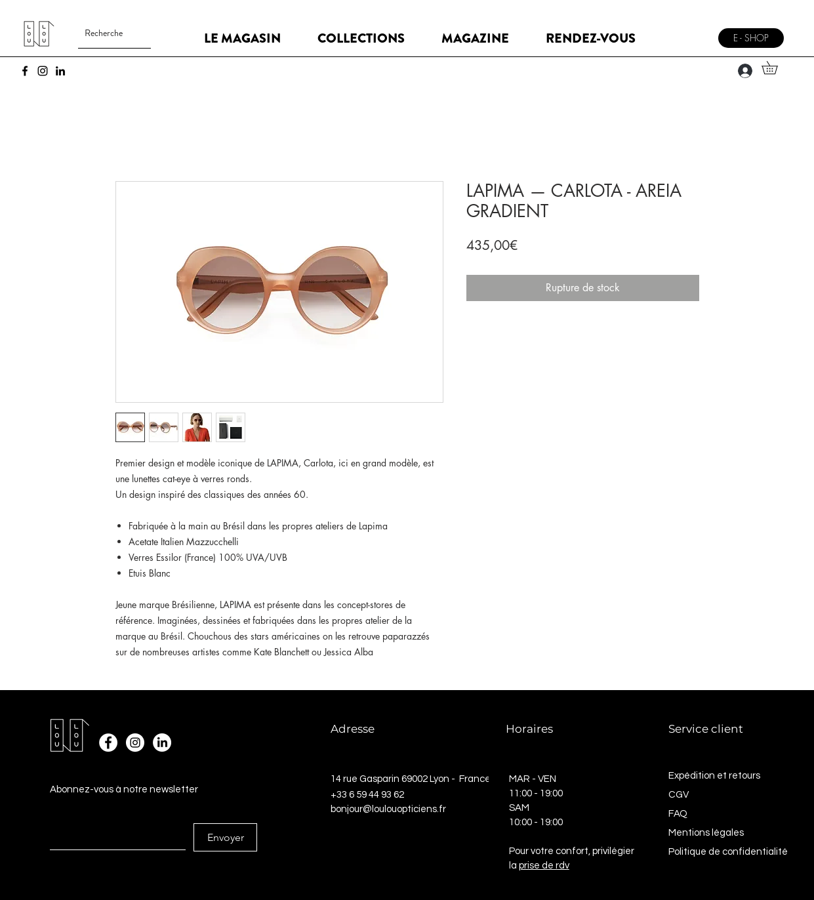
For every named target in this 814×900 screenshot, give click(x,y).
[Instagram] (42, 70)
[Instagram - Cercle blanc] (135, 742)
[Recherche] (104, 33)
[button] (776, 67)
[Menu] (694, 33)
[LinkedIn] (60, 70)
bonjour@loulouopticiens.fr (388, 809)
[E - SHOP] (751, 38)
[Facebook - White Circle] (108, 742)
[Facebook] (24, 70)
